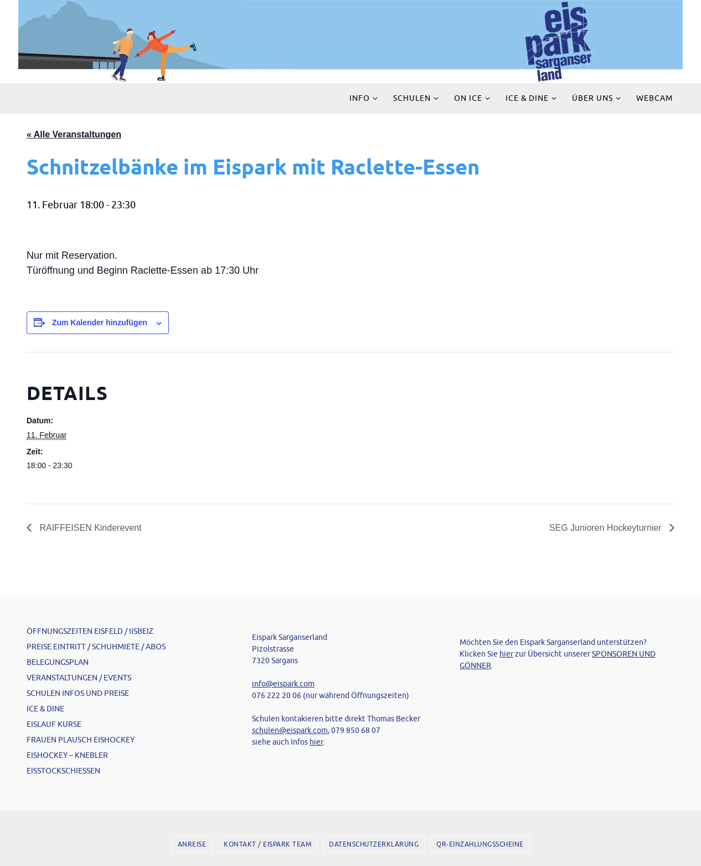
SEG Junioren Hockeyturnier (606, 527)
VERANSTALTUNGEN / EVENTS (79, 678)
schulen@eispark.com (290, 730)
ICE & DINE (45, 709)
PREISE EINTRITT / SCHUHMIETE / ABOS (96, 647)
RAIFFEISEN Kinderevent (89, 527)
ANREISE (192, 844)
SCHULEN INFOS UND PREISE (78, 693)
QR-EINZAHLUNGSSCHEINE (480, 844)
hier (316, 742)
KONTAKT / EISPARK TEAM (267, 844)
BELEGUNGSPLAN (58, 662)
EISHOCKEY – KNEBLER (67, 755)
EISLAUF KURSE (54, 724)
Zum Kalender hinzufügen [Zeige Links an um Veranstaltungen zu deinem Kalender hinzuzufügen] (99, 322)
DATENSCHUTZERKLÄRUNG (374, 844)
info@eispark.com (283, 684)
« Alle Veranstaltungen (74, 134)
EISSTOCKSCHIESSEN (63, 771)
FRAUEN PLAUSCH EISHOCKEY (81, 740)
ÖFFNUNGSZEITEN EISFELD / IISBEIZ (90, 631)
